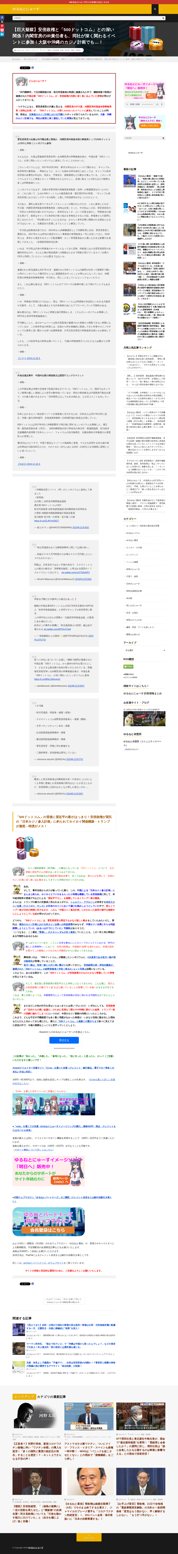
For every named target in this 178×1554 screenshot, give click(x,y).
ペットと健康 (132, 562)
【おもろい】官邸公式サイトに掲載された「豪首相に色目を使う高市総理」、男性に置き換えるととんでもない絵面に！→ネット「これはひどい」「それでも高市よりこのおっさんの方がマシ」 (145, 362)
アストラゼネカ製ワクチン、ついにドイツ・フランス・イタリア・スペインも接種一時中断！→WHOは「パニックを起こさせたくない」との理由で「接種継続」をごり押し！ (88, 1451)
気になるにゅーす (134, 605)
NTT (132, 1434)
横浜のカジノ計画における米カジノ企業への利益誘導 (46, 924)
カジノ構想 (47, 50)
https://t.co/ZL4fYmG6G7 (46, 521)
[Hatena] (2, 34)
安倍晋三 (26, 1502)
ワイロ (137, 1434)
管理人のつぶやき (134, 620)
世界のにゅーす (133, 569)
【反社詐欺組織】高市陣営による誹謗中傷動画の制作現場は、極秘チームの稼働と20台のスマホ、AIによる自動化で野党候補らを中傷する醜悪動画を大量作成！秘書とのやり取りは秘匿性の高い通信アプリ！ (151, 331)
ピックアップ (33, 50)
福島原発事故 (47, 1502)
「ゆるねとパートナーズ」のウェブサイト (42, 1263)
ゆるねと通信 (132, 540)
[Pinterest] (2, 26)
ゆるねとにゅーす (135, 153)
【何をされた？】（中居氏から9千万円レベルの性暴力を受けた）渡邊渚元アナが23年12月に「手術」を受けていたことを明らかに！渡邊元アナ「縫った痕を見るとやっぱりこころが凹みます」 (145, 486)
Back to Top (89, 1538)
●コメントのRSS (130, 677)
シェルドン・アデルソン (82, 902)
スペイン (96, 1437)
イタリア (88, 1437)
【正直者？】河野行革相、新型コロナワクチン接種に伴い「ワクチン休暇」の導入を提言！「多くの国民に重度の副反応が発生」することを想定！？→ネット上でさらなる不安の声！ (37, 1451)
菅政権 (148, 1434)
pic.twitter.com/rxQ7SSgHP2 (76, 572)
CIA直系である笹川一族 (99, 957)
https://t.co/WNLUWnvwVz (47, 679)
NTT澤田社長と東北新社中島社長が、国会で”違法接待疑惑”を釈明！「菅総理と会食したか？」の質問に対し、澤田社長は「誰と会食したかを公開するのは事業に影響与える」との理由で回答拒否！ (140, 1446)
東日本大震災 (36, 1502)
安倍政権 (55, 50)
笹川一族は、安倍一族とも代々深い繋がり (45, 965)
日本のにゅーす (133, 584)
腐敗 (72, 50)
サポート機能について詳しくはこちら (34, 1150)
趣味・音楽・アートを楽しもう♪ (140, 627)
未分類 (129, 598)
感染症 (36, 1437)
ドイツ (103, 1437)
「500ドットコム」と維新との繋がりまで (78, 1021)
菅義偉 (78, 50)
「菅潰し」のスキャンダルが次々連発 (56, 932)
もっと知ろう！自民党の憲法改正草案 (142, 526)
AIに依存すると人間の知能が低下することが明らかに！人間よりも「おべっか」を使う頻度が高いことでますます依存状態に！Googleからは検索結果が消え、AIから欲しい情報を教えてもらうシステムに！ (151, 211)
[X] (2, 22)
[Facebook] (2, 17)
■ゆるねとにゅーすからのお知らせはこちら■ (89, 2)
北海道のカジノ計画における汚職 (45, 114)
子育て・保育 (132, 576)
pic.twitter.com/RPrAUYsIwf (57, 629)
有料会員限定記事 (134, 591)
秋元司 (67, 50)
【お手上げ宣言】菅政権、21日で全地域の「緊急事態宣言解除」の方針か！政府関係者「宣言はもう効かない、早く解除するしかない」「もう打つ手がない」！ (140, 1509)
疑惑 (62, 50)
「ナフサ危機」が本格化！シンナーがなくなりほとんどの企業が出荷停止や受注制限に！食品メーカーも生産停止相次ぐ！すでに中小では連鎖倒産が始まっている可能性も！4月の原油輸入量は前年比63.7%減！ (145, 398)
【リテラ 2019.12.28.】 (29, 358)
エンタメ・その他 (134, 547)
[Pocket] (2, 30)
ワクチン (18, 1437)
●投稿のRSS (128, 674)
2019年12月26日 (80, 527)
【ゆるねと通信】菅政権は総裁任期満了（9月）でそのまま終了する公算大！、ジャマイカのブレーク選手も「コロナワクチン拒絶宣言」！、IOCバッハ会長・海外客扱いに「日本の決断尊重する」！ (88, 1511)
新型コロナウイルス (47, 1437)
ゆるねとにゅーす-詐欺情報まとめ (142, 693)
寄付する (64, 1040)
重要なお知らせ (133, 634)
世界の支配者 (28, 1437)
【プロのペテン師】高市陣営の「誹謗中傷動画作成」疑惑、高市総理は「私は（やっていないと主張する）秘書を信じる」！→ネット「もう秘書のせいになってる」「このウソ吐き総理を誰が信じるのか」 (145, 467)
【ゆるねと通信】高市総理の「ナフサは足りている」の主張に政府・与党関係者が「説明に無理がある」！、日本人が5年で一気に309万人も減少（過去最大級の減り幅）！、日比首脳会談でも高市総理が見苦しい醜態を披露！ (151, 271)
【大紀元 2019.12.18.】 (29, 464)
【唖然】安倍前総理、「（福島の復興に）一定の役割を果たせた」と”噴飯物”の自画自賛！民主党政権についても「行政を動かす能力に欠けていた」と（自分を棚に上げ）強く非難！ (37, 1514)
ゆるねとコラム (133, 533)
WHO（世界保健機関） (75, 1437)
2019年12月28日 (83, 579)
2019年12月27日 (74, 759)
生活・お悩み (132, 613)
